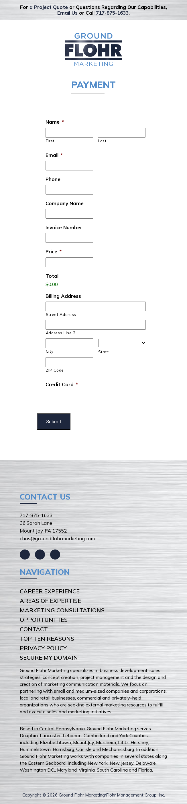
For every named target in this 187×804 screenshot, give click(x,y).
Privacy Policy (43, 648)
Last (102, 140)
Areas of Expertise (50, 600)
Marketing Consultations (62, 610)
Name (55, 122)
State (103, 351)
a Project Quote (48, 7)
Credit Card (62, 384)
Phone (53, 179)
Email (54, 155)
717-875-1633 (112, 13)
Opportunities (44, 619)
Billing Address (63, 296)
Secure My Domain (49, 657)
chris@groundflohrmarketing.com (57, 538)
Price (54, 251)
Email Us (67, 13)
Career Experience (50, 591)
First (50, 140)
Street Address (61, 314)
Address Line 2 (61, 332)
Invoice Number (64, 227)
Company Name (65, 203)
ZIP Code (55, 370)
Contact (34, 629)
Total (52, 276)
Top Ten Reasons (47, 638)
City (50, 351)
